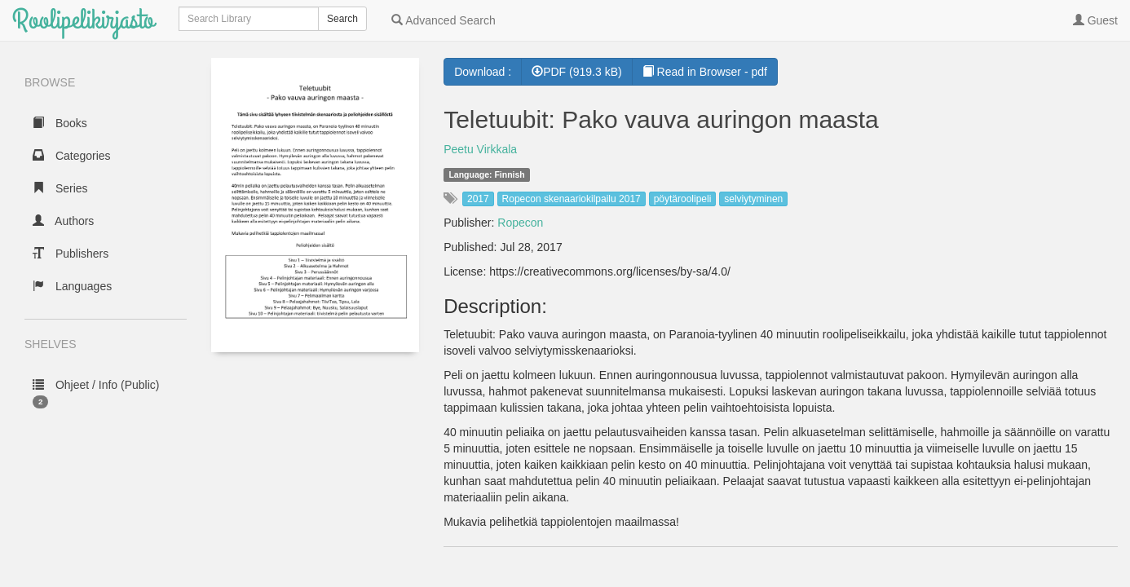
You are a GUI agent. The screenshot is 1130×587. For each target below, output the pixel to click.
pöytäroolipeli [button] (683, 199)
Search (342, 18)
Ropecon (520, 222)
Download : (482, 71)
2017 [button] (478, 199)
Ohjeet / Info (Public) (96, 393)
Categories (72, 155)
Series (60, 188)
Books (60, 123)
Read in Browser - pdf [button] (704, 71)
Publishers (70, 253)
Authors (63, 220)
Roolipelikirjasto (83, 20)
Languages (72, 286)
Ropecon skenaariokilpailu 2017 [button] (571, 199)
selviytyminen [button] (753, 199)
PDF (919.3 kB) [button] (576, 71)
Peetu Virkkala (480, 149)
